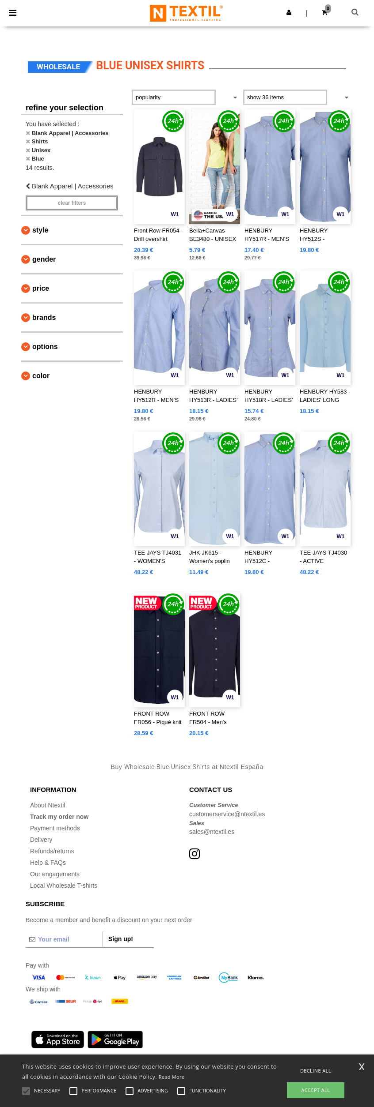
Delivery (41, 839)
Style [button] (40, 230)
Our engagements (55, 874)
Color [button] (41, 375)
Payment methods (55, 828)
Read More (172, 1076)
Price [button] (40, 288)
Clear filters (71, 203)
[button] (288, 12)
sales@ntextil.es (211, 831)
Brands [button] (44, 317)
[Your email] (64, 939)
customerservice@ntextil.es (227, 814)
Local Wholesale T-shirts (63, 885)
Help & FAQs (48, 862)
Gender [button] (44, 259)
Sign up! (120, 938)
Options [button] (45, 346)
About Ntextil (47, 805)
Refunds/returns (52, 851)
